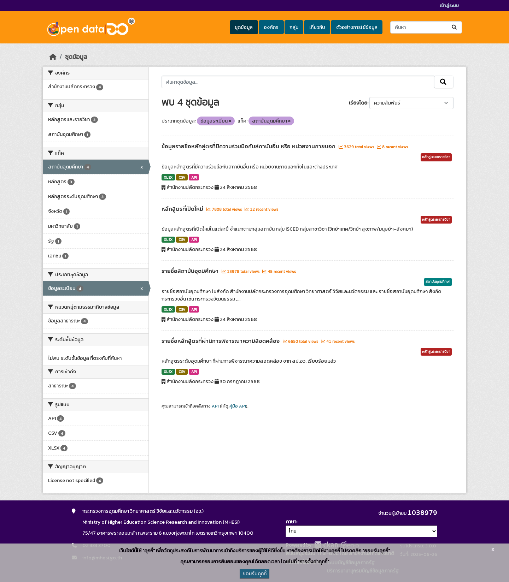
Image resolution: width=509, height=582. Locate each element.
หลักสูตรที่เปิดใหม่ (183, 209)
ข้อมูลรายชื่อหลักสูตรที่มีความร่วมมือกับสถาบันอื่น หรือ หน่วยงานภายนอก (249, 146)
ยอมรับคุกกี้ (254, 573)
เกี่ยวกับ (317, 27)
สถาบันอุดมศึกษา (438, 281)
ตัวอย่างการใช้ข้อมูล (357, 27)
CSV (182, 177)
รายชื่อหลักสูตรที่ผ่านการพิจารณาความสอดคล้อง (221, 341)
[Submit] (454, 27)
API (194, 177)
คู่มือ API (237, 406)
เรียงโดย (358, 103)
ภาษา (291, 521)
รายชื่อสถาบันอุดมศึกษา (191, 271)
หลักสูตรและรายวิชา (436, 157)
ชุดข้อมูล (244, 27)
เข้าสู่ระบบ (449, 5)
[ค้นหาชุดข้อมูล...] (426, 27)
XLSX (168, 177)
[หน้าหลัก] (53, 56)
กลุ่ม (293, 27)
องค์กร (271, 27)
